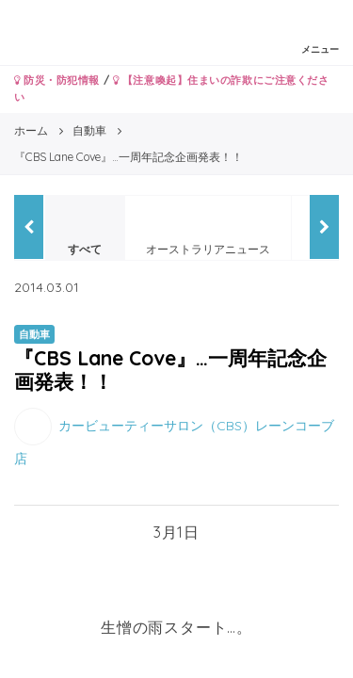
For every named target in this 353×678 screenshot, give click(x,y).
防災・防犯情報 (57, 80)
